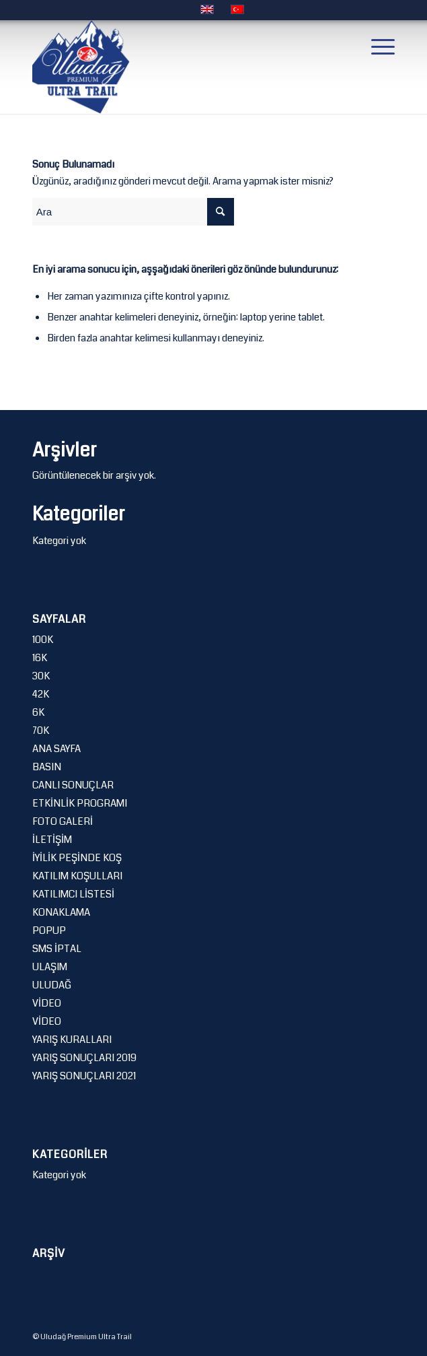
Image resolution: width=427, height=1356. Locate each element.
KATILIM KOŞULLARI (77, 876)
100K (42, 639)
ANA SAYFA (56, 748)
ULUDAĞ (51, 985)
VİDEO (46, 1003)
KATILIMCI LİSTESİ (73, 894)
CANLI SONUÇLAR (73, 785)
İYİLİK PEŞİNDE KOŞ (77, 857)
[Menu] (376, 46)
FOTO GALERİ (62, 821)
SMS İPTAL (56, 948)
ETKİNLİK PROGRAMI (79, 803)
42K (40, 694)
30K (41, 676)
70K (40, 730)
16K (39, 657)
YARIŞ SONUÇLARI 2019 (84, 1057)
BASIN (46, 766)
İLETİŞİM (52, 839)
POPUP (49, 930)
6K (38, 712)
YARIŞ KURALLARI (72, 1039)
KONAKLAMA (61, 912)
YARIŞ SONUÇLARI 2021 (84, 1076)
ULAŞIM (49, 966)
